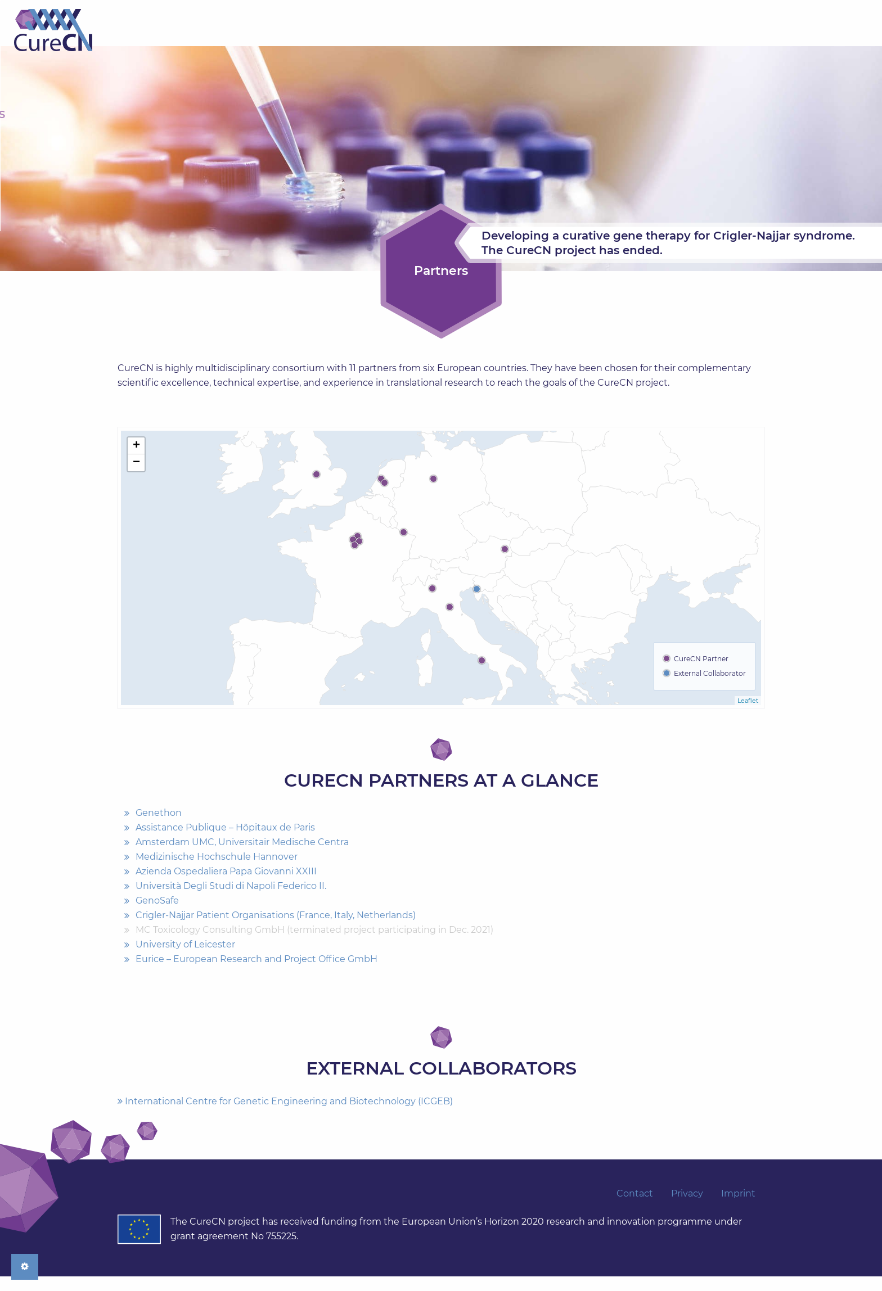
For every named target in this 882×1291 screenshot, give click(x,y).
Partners (426, 45)
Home (157, 30)
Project (355, 45)
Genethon (159, 828)
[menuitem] (355, 45)
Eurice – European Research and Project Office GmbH (256, 974)
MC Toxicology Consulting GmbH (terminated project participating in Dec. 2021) (314, 945)
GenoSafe (157, 915)
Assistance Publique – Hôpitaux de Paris (225, 842)
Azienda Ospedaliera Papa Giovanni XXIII (226, 886)
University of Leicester (185, 959)
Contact (730, 45)
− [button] (136, 477)
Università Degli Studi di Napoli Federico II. (231, 901)
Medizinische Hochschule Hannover (217, 871)
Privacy (687, 1208)
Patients (603, 45)
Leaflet (747, 715)
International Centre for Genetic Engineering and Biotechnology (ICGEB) (285, 1116)
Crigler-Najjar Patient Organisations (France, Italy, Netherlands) (276, 930)
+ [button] (136, 460)
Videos (666, 45)
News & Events (516, 45)
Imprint (738, 1208)
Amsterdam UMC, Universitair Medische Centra (242, 857)
